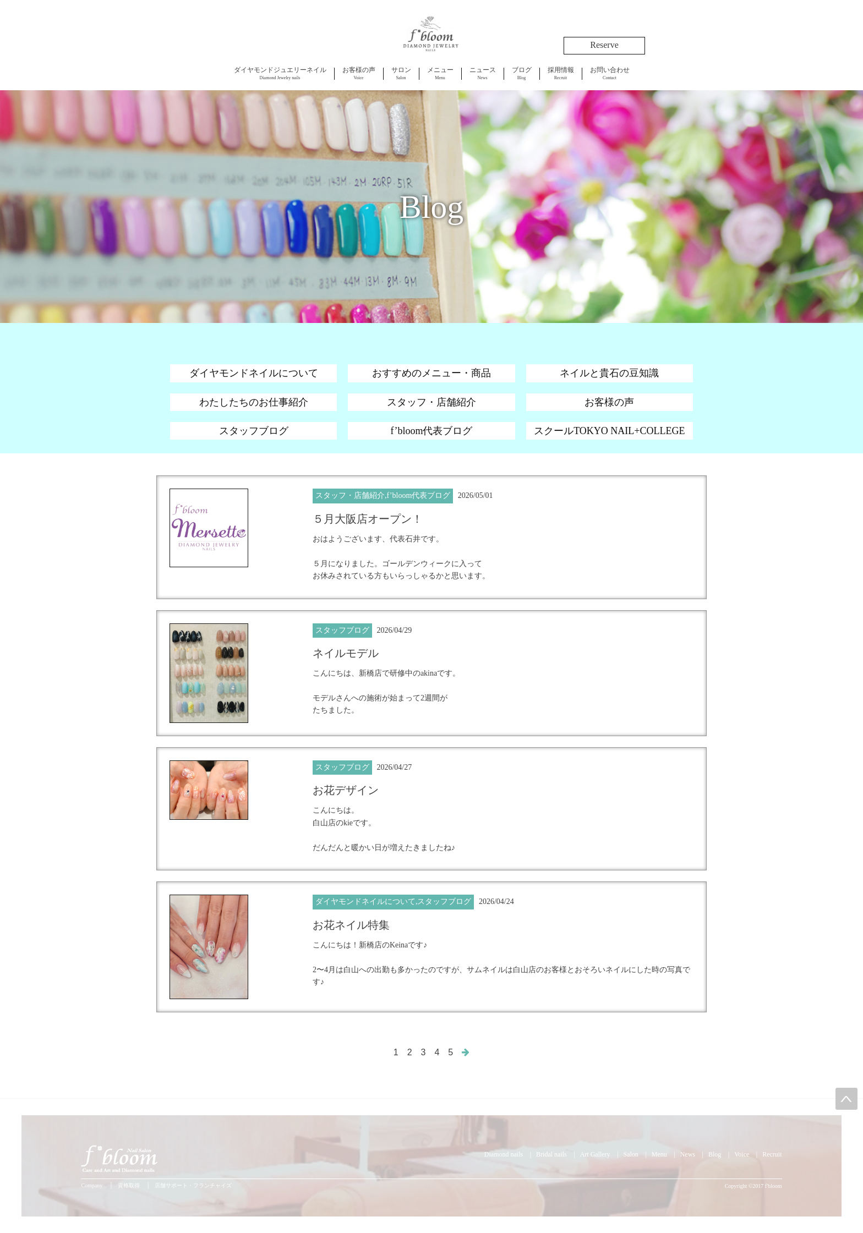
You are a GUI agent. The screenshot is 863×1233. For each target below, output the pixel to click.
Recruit (561, 72)
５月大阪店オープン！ (368, 519)
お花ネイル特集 (351, 925)
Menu (440, 72)
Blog (522, 72)
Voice (358, 72)
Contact (610, 72)
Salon (401, 72)
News (482, 72)
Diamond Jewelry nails (280, 72)
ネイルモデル (346, 653)
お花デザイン (346, 790)
